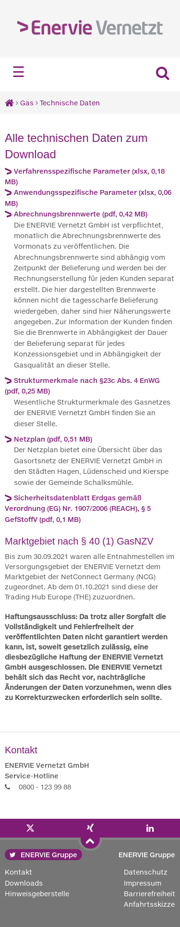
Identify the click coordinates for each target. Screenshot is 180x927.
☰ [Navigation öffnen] (18, 72)
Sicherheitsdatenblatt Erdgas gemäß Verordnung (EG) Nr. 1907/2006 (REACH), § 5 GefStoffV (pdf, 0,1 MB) (78, 508)
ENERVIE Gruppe (43, 855)
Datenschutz (146, 872)
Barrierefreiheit (149, 893)
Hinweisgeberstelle (37, 893)
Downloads (24, 883)
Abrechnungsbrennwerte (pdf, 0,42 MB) (80, 214)
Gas (27, 103)
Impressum (142, 883)
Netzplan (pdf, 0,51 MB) (53, 439)
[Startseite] (9, 103)
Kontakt (18, 872)
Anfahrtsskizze (149, 904)
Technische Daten (70, 103)
